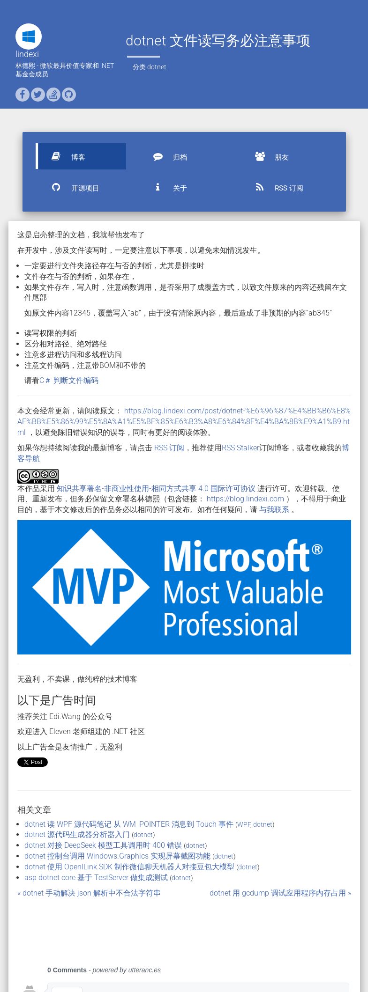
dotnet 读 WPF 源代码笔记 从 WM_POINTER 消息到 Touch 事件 (128, 824)
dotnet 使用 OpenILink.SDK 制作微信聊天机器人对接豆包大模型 (129, 866)
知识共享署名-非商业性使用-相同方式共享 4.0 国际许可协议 (156, 488)
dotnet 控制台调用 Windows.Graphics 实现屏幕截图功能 (117, 856)
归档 (166, 156)
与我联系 (274, 509)
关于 (166, 187)
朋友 (268, 156)
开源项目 (71, 187)
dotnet (156, 67)
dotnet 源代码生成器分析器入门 (77, 834)
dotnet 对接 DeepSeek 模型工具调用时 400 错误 (103, 845)
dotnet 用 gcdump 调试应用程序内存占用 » (280, 893)
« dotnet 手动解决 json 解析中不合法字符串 (89, 893)
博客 (64, 156)
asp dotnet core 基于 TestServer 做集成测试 (96, 877)
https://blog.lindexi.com (245, 498)
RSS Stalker (240, 447)
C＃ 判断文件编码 (68, 380)
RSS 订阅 (275, 187)
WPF (243, 824)
